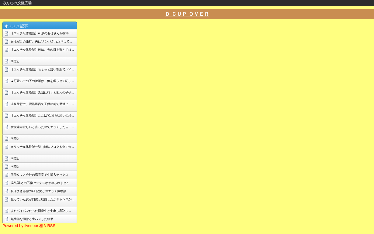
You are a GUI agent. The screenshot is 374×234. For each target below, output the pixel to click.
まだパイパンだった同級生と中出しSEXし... (41, 210)
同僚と (15, 61)
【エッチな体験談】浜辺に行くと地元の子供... (42, 92)
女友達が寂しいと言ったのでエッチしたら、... (42, 127)
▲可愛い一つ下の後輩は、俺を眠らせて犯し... (42, 81)
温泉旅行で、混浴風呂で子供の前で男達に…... (42, 104)
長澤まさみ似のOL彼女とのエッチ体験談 (38, 191)
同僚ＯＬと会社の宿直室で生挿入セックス (39, 174)
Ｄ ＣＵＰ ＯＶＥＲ (187, 14)
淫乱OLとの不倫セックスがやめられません (40, 183)
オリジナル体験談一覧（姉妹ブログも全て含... (42, 146)
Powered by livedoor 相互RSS (28, 225)
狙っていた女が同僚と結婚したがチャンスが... (42, 199)
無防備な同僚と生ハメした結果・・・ (36, 219)
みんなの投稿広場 (17, 3)
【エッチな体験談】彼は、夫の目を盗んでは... (42, 49)
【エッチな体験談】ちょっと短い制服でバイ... (42, 69)
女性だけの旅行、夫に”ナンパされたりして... (41, 41)
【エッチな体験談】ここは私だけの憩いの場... (42, 115)
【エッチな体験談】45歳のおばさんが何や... (41, 33)
